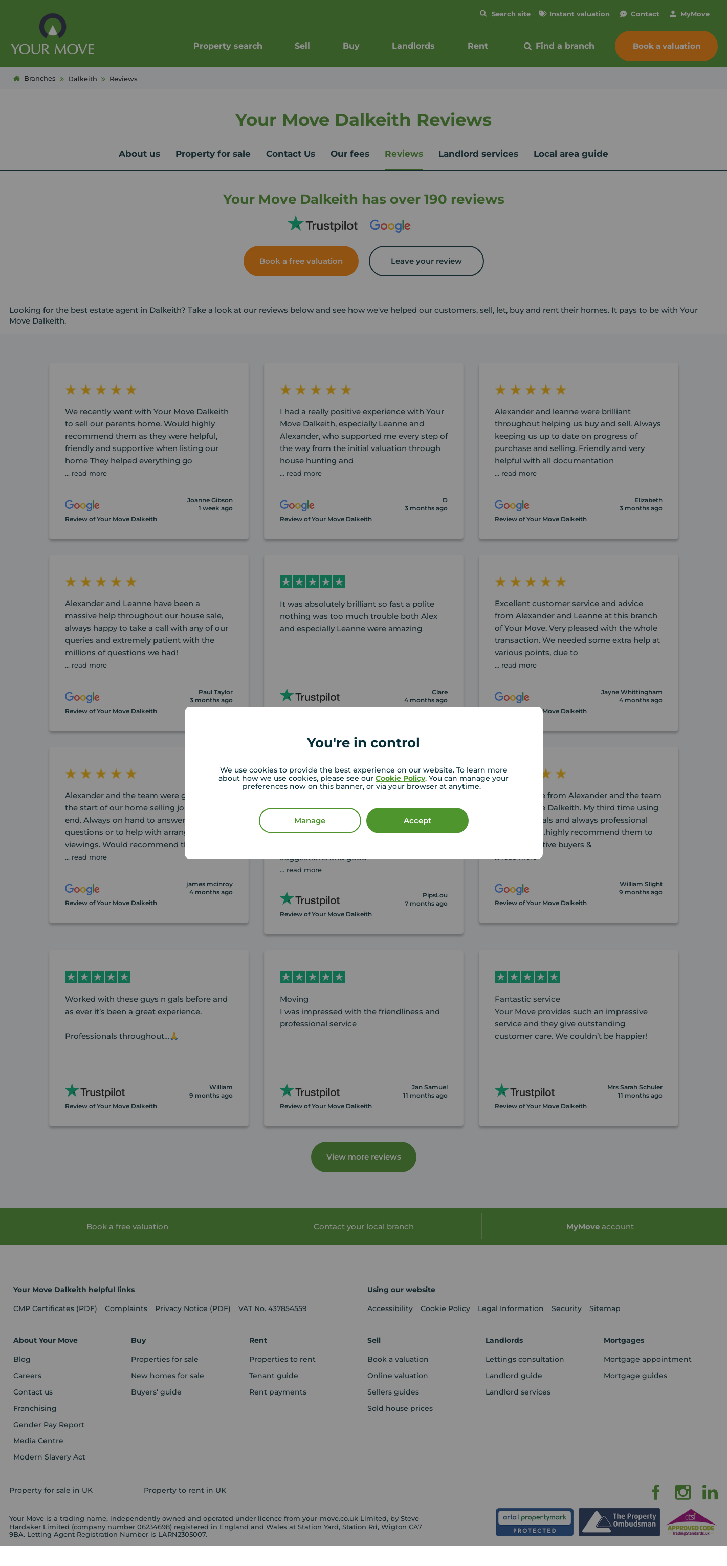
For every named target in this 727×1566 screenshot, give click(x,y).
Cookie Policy (400, 778)
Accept (417, 820)
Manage (309, 820)
